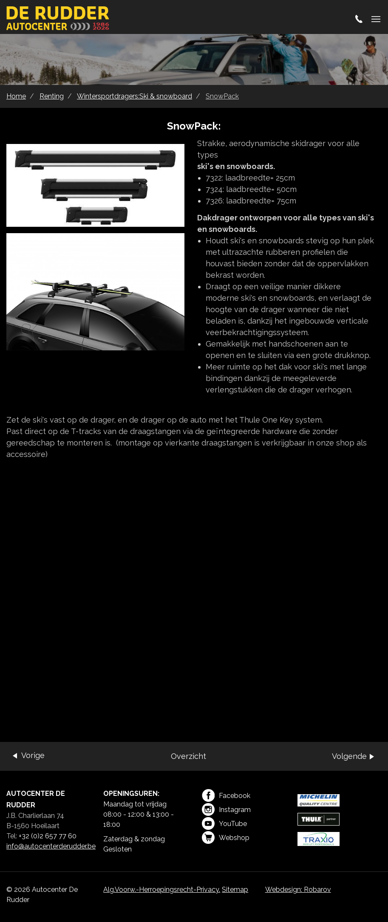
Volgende (349, 756)
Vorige (33, 755)
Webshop (225, 837)
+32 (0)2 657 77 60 (47, 836)
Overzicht (188, 756)
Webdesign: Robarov (298, 889)
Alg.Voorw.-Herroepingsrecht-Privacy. (161, 889)
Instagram (226, 809)
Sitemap (235, 889)
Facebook (226, 795)
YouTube (224, 823)
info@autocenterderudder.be (51, 846)
